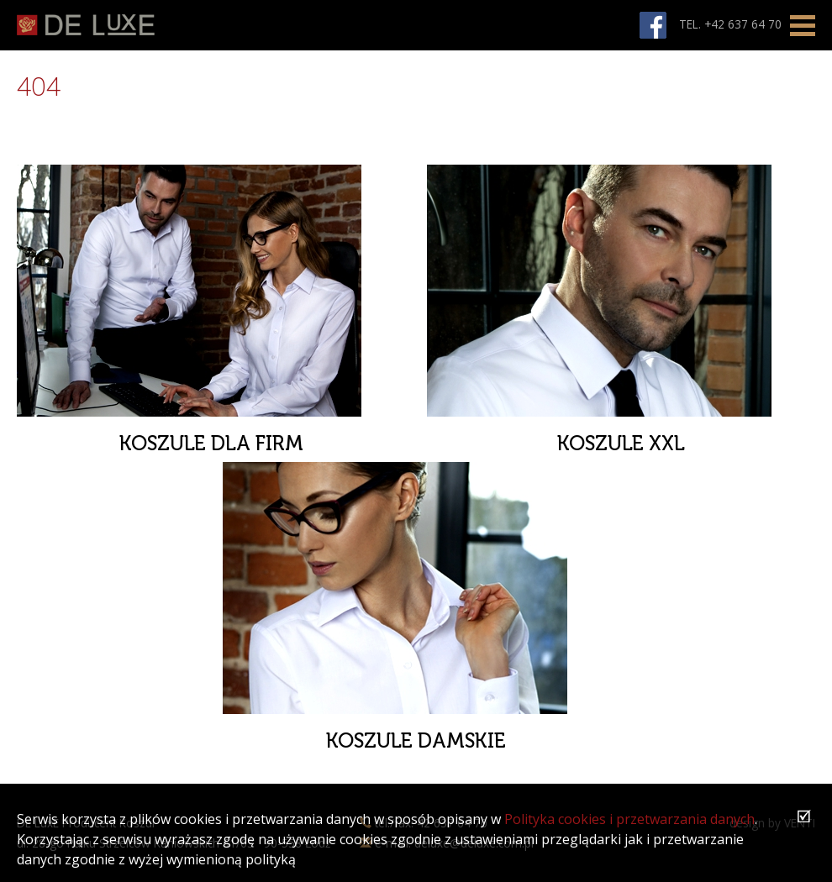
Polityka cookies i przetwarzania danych (629, 819)
